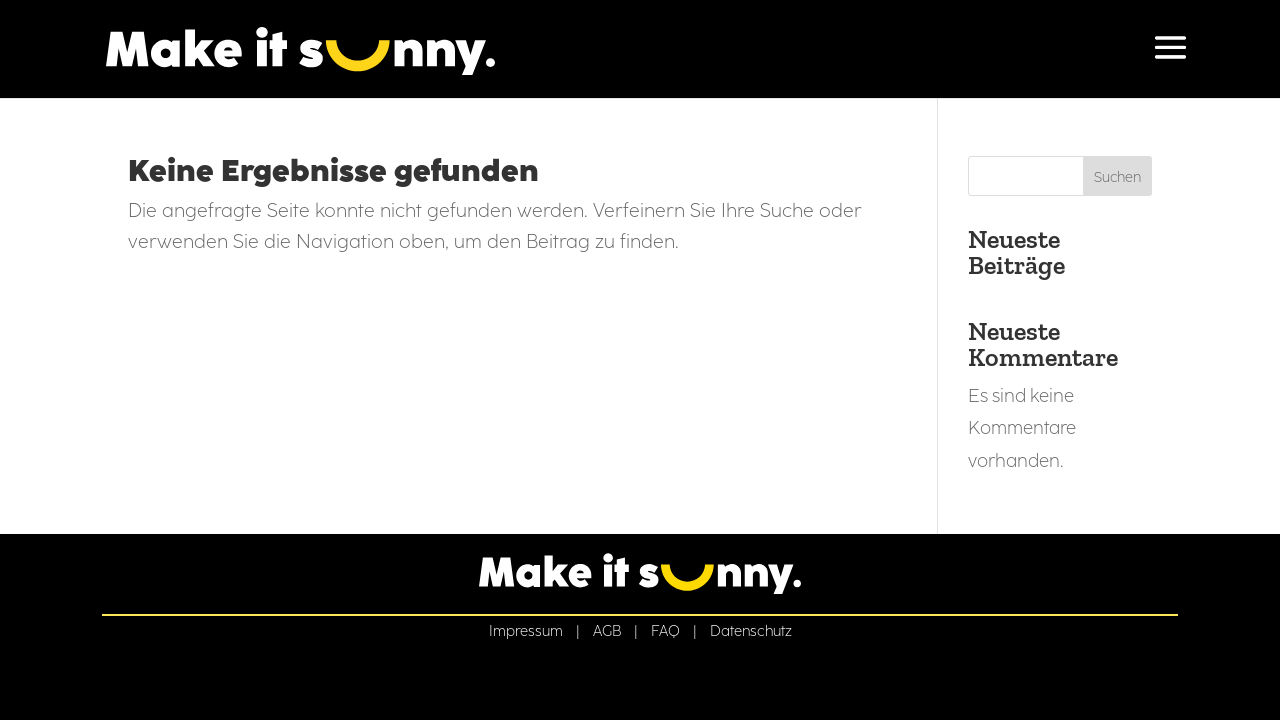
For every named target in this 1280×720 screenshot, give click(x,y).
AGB (607, 631)
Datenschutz (751, 631)
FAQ (665, 631)
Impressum (526, 631)
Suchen (1117, 177)
